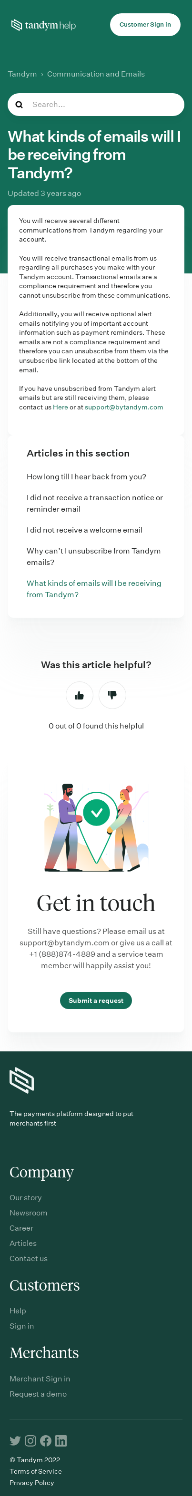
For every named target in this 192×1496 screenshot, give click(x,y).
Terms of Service (36, 1471)
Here (60, 407)
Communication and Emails (96, 73)
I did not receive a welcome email (84, 529)
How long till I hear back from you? (86, 476)
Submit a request (96, 1000)
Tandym (22, 73)
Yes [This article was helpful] (79, 695)
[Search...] (96, 104)
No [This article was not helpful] (112, 695)
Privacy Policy (32, 1482)
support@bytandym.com (124, 407)
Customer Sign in (145, 24)
